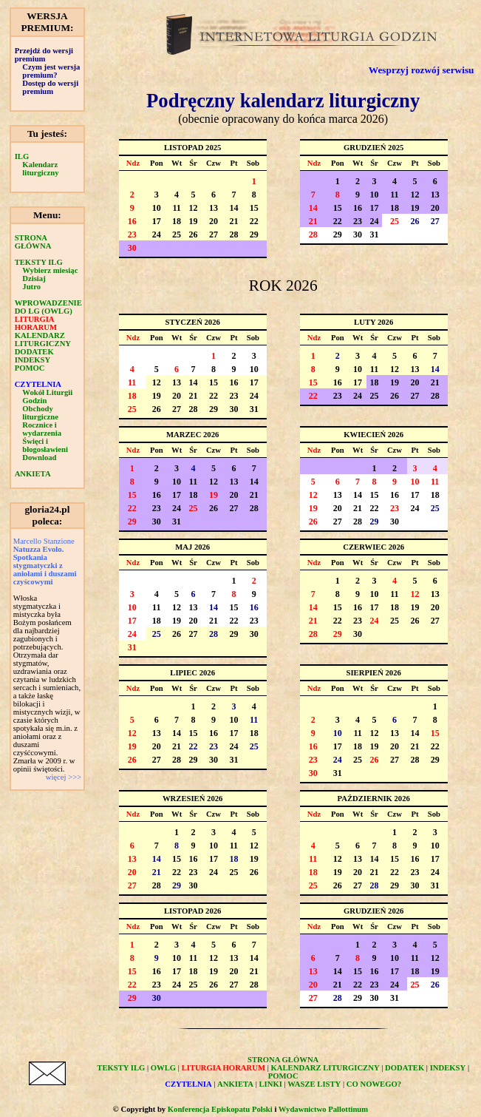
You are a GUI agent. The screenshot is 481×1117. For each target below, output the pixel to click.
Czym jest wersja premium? (51, 71)
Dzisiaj (33, 278)
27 (213, 234)
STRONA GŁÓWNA (33, 242)
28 (233, 234)
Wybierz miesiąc (50, 270)
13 (213, 208)
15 (254, 208)
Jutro (31, 287)
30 (132, 248)
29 (254, 234)
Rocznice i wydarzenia (41, 429)
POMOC (30, 368)
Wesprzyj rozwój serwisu (421, 69)
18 (176, 221)
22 (254, 221)
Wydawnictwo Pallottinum (323, 1109)
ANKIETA (33, 474)
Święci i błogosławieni (45, 445)
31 (374, 234)
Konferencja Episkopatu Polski (220, 1109)
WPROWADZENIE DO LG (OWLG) (48, 307)
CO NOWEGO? (374, 1084)
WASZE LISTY (314, 1084)
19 (193, 221)
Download (39, 457)
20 (213, 221)
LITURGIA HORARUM (36, 323)
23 (132, 234)
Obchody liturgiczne (40, 413)
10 (156, 208)
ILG (22, 156)
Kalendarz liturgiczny (40, 169)
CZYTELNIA (38, 384)
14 (233, 208)
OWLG (163, 1068)
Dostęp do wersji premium (50, 87)
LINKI (270, 1084)
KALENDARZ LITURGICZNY (43, 339)
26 (193, 234)
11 (176, 208)
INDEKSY (33, 360)
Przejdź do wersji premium (44, 55)
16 (132, 221)
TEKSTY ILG (39, 262)
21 (233, 221)
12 (193, 208)
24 (156, 234)
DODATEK (34, 352)
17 (156, 221)
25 (176, 234)
